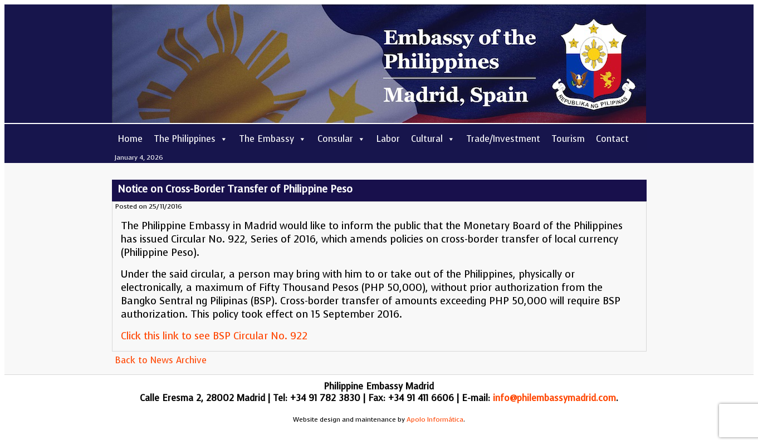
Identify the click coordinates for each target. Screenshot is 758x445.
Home (130, 139)
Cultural (433, 139)
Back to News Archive (161, 360)
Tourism (568, 139)
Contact (612, 139)
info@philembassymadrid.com (554, 398)
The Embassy (272, 139)
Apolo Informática (435, 419)
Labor (388, 139)
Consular (341, 139)
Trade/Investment (503, 139)
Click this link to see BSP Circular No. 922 (214, 336)
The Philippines (191, 139)
